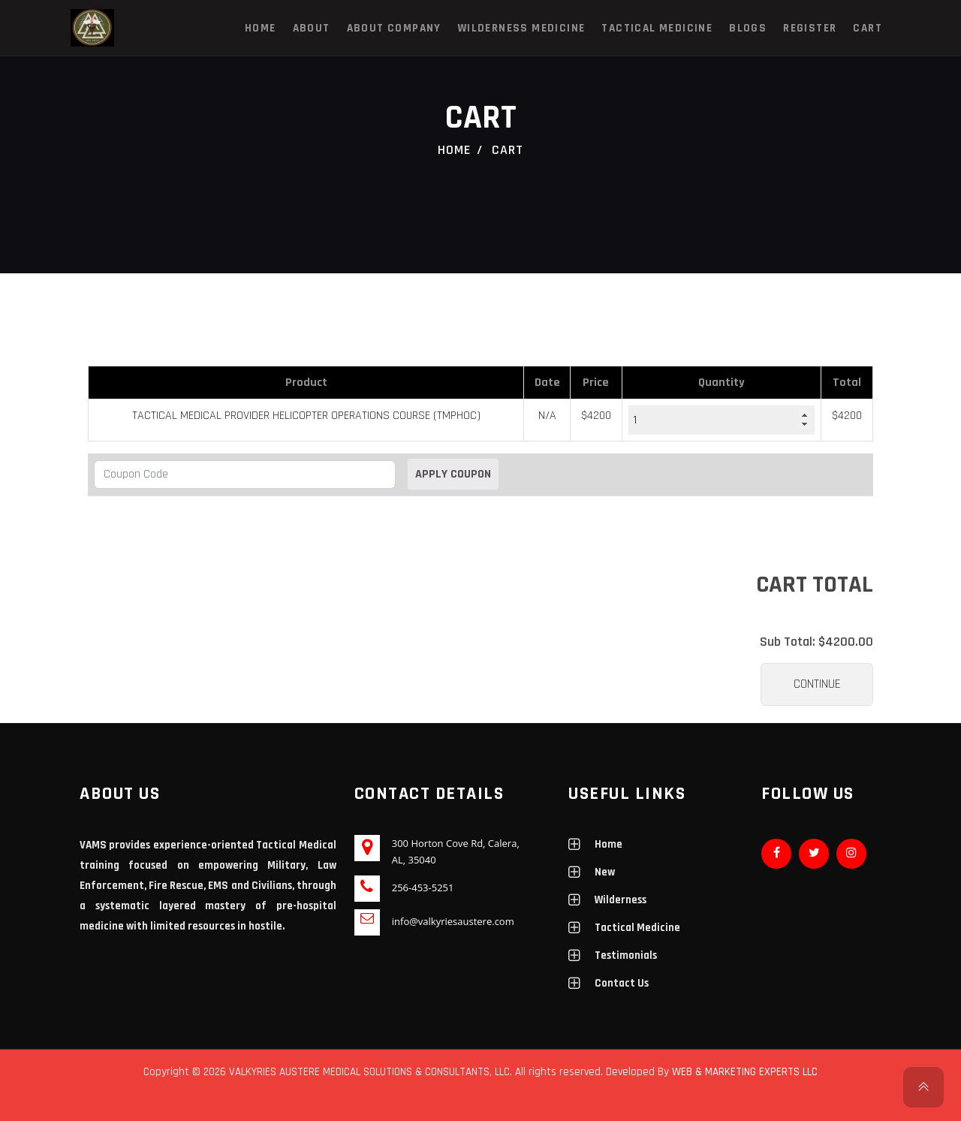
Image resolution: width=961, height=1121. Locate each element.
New (605, 872)
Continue (817, 684)
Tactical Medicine (656, 28)
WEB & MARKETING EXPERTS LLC (745, 1072)
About (311, 28)
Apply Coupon (453, 474)
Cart (867, 28)
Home (260, 28)
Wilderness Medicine (522, 28)
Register (809, 28)
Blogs (748, 28)
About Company (394, 28)
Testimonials (626, 955)
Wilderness (620, 900)
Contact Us (622, 983)
